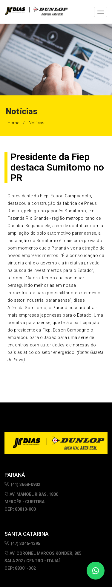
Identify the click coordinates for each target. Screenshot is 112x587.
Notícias (37, 122)
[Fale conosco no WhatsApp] (96, 571)
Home (13, 122)
